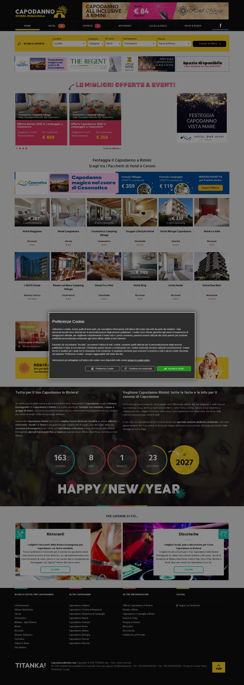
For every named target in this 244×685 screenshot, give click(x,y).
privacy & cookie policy (139, 360)
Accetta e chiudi (174, 368)
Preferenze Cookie (102, 368)
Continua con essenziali (138, 368)
